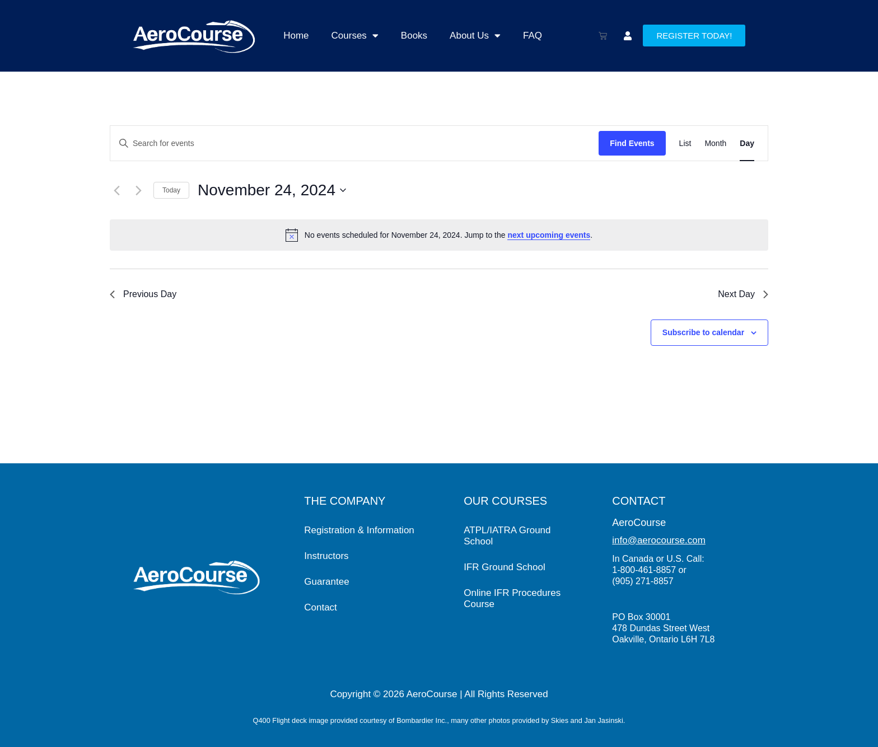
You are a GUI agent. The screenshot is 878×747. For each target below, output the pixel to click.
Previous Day (143, 294)
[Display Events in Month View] (715, 143)
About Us (475, 35)
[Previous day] (116, 190)
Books (414, 35)
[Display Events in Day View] (747, 143)
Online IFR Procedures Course (512, 598)
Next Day (743, 294)
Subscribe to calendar (703, 332)
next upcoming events (548, 235)
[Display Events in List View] (685, 143)
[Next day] (138, 190)
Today (171, 190)
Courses (355, 35)
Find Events (632, 143)
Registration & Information (359, 530)
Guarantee (326, 581)
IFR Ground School (504, 567)
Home (296, 35)
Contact (320, 607)
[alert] (439, 235)
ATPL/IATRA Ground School (507, 536)
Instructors (326, 556)
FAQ (532, 35)
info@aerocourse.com (659, 540)
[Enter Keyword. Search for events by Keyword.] (354, 143)
